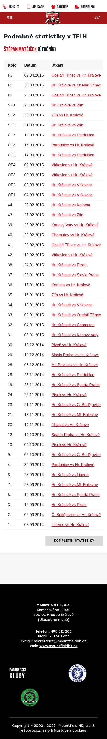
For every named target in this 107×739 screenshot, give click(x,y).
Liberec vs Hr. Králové (71, 525)
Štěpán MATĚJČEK (20, 50)
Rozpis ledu (85, 6)
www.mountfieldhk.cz (58, 646)
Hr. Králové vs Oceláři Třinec (76, 85)
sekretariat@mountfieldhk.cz (60, 641)
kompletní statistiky (74, 540)
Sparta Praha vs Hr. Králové (76, 435)
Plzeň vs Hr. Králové (69, 345)
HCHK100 (10, 6)
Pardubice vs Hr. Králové (73, 145)
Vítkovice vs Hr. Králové (72, 165)
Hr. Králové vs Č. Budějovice (76, 405)
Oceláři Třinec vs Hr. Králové (76, 75)
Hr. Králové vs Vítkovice (72, 185)
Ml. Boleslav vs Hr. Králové (75, 365)
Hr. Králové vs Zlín (67, 105)
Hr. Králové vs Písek (69, 505)
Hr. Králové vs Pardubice (73, 135)
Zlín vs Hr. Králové (67, 115)
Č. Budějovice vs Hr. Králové (76, 515)
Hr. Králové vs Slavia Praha (75, 275)
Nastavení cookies (70, 731)
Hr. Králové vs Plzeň (69, 265)
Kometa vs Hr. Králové (71, 285)
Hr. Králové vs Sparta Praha (76, 385)
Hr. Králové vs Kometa (71, 205)
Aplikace (35, 6)
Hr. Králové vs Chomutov (73, 325)
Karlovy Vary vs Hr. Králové (75, 225)
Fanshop (59, 6)
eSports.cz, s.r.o (35, 731)
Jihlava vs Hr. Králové (70, 425)
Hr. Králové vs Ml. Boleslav (75, 415)
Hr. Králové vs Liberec (71, 475)
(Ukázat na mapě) (53, 620)
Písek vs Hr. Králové (69, 395)
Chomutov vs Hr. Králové (73, 235)
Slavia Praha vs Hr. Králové (75, 355)
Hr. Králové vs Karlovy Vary (75, 335)
